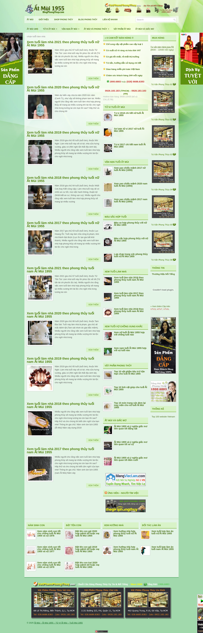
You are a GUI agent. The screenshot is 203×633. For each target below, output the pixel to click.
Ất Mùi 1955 (32, 29)
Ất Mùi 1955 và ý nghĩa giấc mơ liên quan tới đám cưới (130, 458)
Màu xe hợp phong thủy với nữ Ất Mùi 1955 (130, 223)
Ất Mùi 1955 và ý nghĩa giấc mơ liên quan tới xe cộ (130, 443)
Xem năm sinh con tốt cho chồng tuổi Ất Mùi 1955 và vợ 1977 (49, 549)
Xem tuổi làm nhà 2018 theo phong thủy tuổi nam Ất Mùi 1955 (60, 405)
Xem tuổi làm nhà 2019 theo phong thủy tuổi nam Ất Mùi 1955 (60, 360)
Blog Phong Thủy (87, 19)
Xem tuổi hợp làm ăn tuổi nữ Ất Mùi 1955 (162, 532)
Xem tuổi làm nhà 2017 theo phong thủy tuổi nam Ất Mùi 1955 (60, 450)
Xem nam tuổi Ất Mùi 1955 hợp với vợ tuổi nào (130, 349)
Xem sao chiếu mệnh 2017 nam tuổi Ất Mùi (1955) (130, 200)
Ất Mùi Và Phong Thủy (97, 27)
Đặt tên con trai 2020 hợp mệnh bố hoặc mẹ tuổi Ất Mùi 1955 (87, 564)
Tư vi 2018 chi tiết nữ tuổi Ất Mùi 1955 (129, 114)
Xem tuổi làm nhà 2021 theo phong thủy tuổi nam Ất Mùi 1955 (60, 269)
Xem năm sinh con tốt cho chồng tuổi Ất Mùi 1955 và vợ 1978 (49, 564)
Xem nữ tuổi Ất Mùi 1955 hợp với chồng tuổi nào (129, 333)
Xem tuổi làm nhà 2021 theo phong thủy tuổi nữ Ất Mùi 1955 (63, 43)
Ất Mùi (30, 19)
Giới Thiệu (44, 19)
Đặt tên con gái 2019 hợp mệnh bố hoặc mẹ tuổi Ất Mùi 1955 (87, 549)
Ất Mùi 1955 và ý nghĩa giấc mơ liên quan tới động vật (130, 427)
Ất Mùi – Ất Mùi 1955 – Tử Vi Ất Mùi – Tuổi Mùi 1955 (58, 623)
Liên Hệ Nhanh (110, 19)
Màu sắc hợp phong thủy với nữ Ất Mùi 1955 (131, 239)
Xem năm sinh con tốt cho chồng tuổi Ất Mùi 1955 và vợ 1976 (49, 533)
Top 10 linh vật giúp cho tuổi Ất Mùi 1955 (130, 388)
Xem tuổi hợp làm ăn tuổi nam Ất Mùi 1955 (162, 548)
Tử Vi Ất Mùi (51, 27)
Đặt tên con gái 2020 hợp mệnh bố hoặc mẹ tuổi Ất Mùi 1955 (87, 533)
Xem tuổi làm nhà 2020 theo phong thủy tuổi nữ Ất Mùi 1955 (63, 88)
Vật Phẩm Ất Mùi (122, 29)
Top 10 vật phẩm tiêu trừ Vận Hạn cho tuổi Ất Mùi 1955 (129, 372)
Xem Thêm (93, 78)
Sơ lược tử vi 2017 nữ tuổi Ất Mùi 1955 (129, 129)
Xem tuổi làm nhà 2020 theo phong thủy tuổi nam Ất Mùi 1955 (60, 315)
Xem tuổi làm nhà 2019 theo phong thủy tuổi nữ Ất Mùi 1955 (63, 134)
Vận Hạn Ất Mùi (71, 27)
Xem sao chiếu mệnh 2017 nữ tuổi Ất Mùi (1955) (130, 169)
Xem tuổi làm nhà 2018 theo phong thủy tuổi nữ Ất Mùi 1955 (63, 179)
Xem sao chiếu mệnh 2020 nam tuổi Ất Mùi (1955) (130, 184)
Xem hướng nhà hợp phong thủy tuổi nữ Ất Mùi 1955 (125, 533)
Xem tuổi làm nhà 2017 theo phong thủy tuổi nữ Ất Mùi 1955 (63, 224)
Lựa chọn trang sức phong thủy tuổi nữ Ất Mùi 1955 (131, 255)
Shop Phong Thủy (63, 19)
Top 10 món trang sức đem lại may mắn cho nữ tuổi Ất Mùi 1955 (130, 405)
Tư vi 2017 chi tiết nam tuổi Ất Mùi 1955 (130, 145)
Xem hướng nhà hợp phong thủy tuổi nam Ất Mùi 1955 (125, 549)
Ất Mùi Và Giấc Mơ (144, 29)
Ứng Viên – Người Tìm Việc (123, 493)
